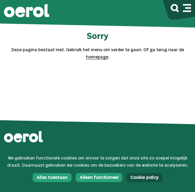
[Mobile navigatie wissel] (187, 7)
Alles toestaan (52, 177)
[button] (26, 11)
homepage (97, 57)
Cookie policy (144, 177)
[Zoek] (175, 9)
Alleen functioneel (99, 177)
